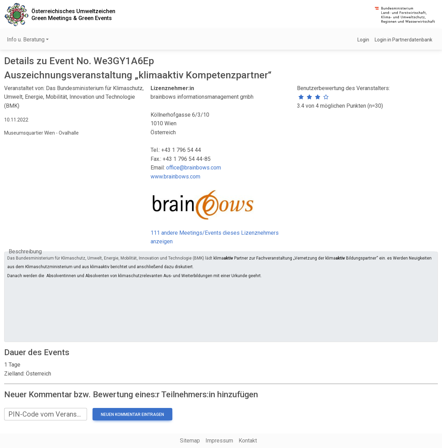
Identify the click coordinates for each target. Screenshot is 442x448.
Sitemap (190, 440)
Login (363, 39)
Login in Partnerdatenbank (403, 39)
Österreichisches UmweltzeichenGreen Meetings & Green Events (73, 14)
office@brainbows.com (193, 167)
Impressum (219, 440)
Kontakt (248, 440)
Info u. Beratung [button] (26, 39)
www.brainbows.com (175, 176)
